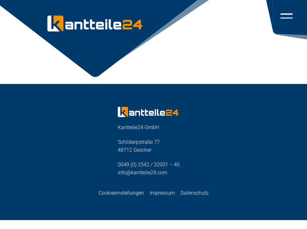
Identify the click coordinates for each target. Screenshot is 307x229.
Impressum (162, 193)
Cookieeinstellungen (121, 193)
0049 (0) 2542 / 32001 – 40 (149, 165)
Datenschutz (195, 193)
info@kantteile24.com (142, 173)
